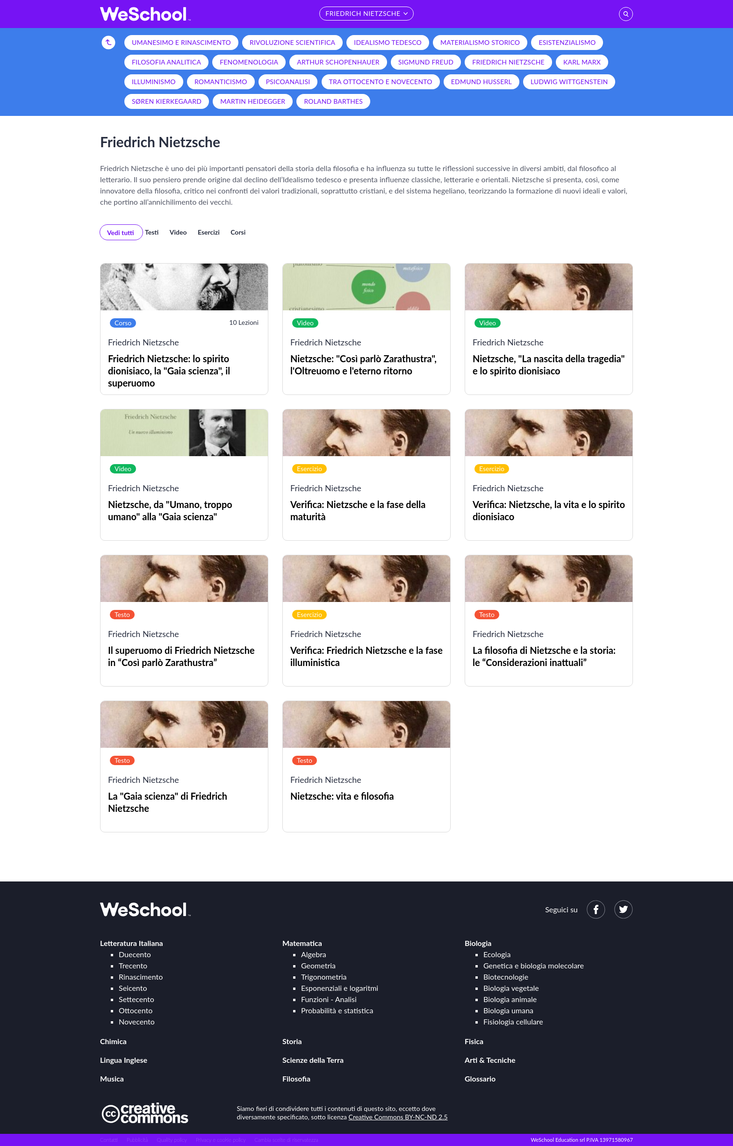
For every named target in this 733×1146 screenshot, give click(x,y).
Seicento (133, 987)
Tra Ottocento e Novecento (380, 82)
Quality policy (172, 1140)
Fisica (474, 1041)
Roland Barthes (333, 101)
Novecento (137, 1021)
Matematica (302, 942)
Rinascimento (141, 976)
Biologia (478, 942)
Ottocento (135, 1010)
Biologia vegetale (511, 987)
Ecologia (496, 954)
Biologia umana (508, 1010)
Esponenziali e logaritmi (339, 987)
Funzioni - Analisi (329, 999)
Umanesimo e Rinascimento (181, 42)
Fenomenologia (249, 62)
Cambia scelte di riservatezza (286, 1140)
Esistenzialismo (567, 42)
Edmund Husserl (481, 82)
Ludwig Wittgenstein (569, 82)
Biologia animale (510, 999)
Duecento (135, 954)
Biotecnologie (505, 976)
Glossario (480, 1078)
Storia (292, 1041)
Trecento (133, 965)
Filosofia (296, 1078)
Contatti (109, 1140)
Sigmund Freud (425, 62)
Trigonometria (324, 976)
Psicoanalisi (288, 82)
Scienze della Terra (313, 1059)
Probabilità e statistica (337, 1010)
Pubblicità (137, 1140)
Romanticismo (220, 82)
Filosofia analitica (166, 62)
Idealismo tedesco (388, 42)
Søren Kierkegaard (166, 101)
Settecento (136, 999)
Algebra (313, 954)
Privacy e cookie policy (221, 1140)
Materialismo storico (480, 42)
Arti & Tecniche (490, 1059)
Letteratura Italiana (131, 942)
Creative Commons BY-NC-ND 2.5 (398, 1117)
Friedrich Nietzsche (508, 62)
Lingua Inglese (123, 1059)
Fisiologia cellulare (513, 1021)
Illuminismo (154, 82)
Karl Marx (582, 62)
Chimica (113, 1041)
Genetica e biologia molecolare (533, 965)
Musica (112, 1078)
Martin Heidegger (252, 101)
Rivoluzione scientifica (292, 42)
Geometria (318, 965)
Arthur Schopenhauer (338, 62)
